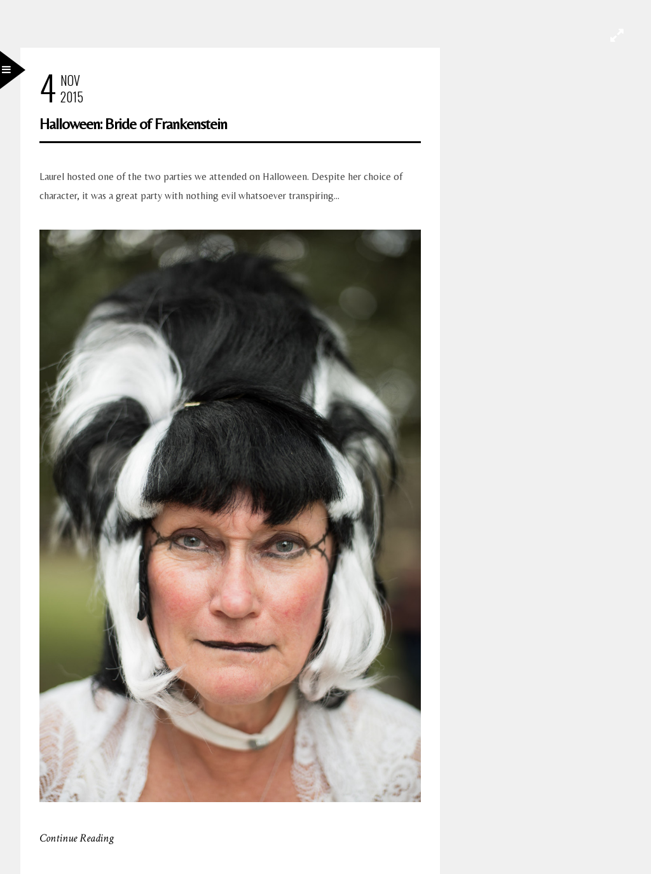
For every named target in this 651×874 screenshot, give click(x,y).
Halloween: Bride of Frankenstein (133, 123)
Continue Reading (76, 838)
